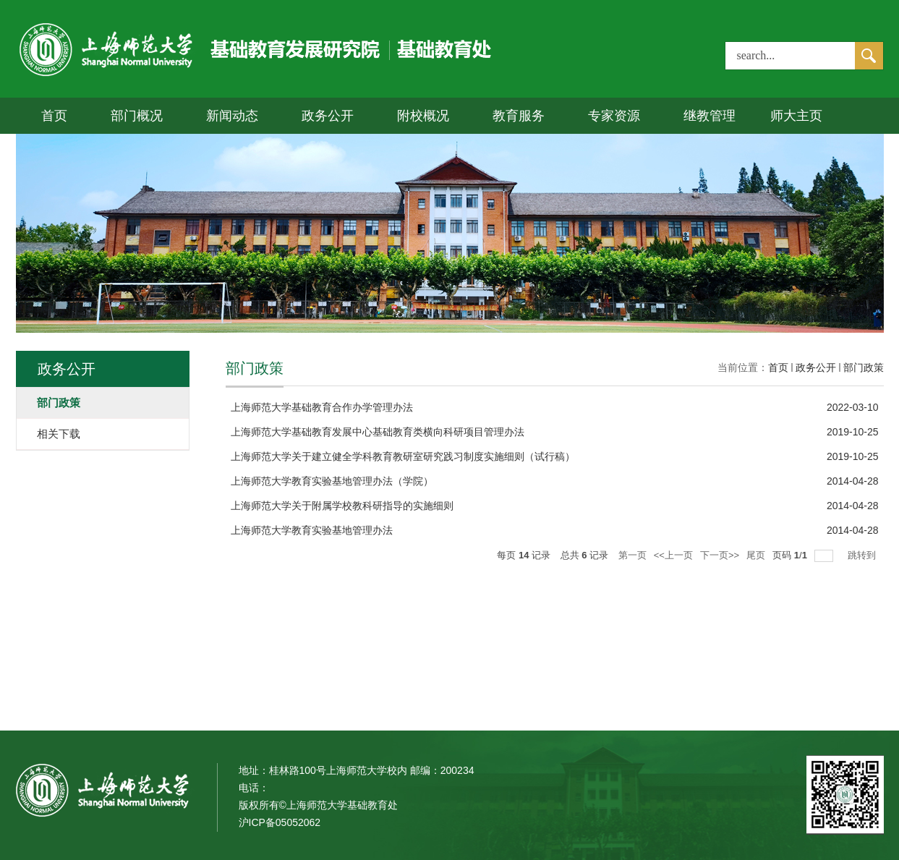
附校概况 (423, 115)
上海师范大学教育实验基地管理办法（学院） (332, 481)
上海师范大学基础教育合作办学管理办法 (322, 407)
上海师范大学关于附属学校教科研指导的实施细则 (342, 505)
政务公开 (328, 115)
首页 (54, 115)
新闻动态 (232, 115)
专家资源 (614, 115)
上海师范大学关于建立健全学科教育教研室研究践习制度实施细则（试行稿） (403, 456)
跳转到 (863, 555)
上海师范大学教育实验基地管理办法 (312, 530)
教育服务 (519, 115)
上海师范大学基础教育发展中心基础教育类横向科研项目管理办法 (377, 432)
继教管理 (709, 115)
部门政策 (863, 367)
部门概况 (137, 115)
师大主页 (796, 115)
